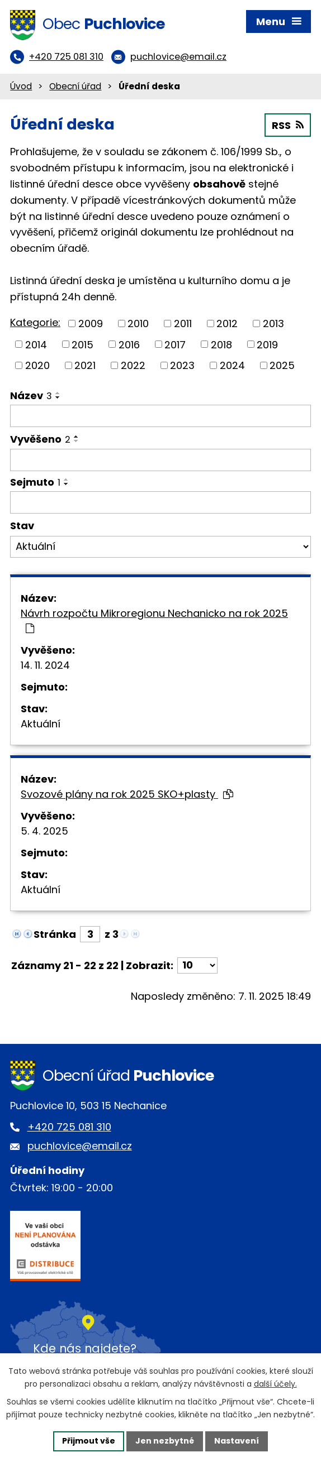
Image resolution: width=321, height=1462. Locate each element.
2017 (175, 344)
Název (31, 395)
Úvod (21, 86)
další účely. (275, 1383)
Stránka (55, 934)
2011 (183, 323)
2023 (182, 365)
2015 (82, 344)
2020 (37, 365)
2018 (221, 344)
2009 (90, 323)
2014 (36, 344)
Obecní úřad (75, 86)
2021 (85, 365)
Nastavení (236, 1440)
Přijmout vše (88, 1440)
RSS (288, 125)
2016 (129, 344)
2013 (273, 323)
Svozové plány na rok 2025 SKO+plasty (127, 794)
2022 (133, 365)
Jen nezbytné (164, 1440)
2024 (232, 365)
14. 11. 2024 (45, 665)
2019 (267, 344)
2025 (282, 365)
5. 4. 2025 (44, 831)
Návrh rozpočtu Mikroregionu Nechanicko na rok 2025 (154, 620)
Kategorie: (35, 322)
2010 (138, 323)
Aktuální (40, 724)
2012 (227, 323)
